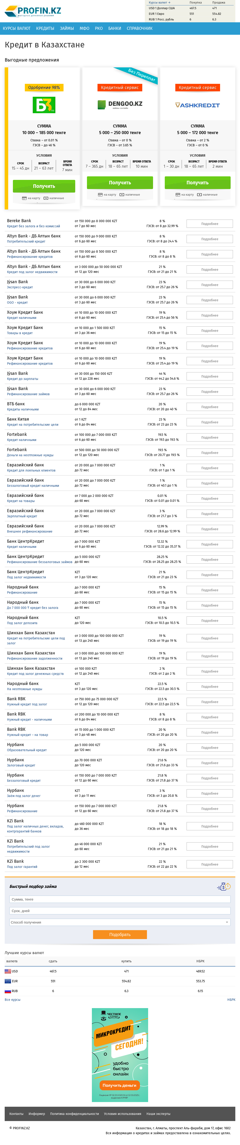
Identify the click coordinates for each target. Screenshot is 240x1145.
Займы (67, 28)
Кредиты (45, 28)
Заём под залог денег (24, 796)
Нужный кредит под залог (27, 704)
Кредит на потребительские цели (32, 425)
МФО (84, 28)
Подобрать (120, 934)
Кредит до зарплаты (22, 379)
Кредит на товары (21, 501)
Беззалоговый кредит (24, 781)
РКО (99, 28)
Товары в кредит (20, 333)
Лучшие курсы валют (24, 952)
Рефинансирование (22, 593)
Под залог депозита (22, 623)
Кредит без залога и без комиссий (33, 226)
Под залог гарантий (22, 867)
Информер (37, 1114)
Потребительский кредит (26, 242)
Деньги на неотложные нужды (30, 455)
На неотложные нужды (24, 689)
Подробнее (209, 224)
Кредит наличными (21, 318)
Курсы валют (16, 28)
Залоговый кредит (21, 765)
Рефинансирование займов (28, 394)
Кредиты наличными (23, 409)
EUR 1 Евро (156, 13)
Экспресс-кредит (20, 287)
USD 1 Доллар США (162, 8)
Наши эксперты (158, 1114)
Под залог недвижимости (26, 577)
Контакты (16, 1114)
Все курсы (12, 1000)
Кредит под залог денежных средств (35, 674)
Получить (44, 186)
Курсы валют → (160, 2)
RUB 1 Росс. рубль (161, 19)
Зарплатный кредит (22, 516)
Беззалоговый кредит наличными (33, 486)
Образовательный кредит (27, 750)
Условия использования (122, 1114)
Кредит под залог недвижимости (32, 272)
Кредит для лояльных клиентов (31, 470)
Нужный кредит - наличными (29, 720)
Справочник (140, 28)
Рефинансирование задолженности (34, 659)
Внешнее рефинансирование (29, 532)
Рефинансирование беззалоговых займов (39, 562)
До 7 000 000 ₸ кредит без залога (32, 608)
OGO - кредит (17, 303)
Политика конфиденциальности (74, 1114)
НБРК (231, 1000)
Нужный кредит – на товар (27, 735)
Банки (114, 28)
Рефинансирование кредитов (30, 257)
